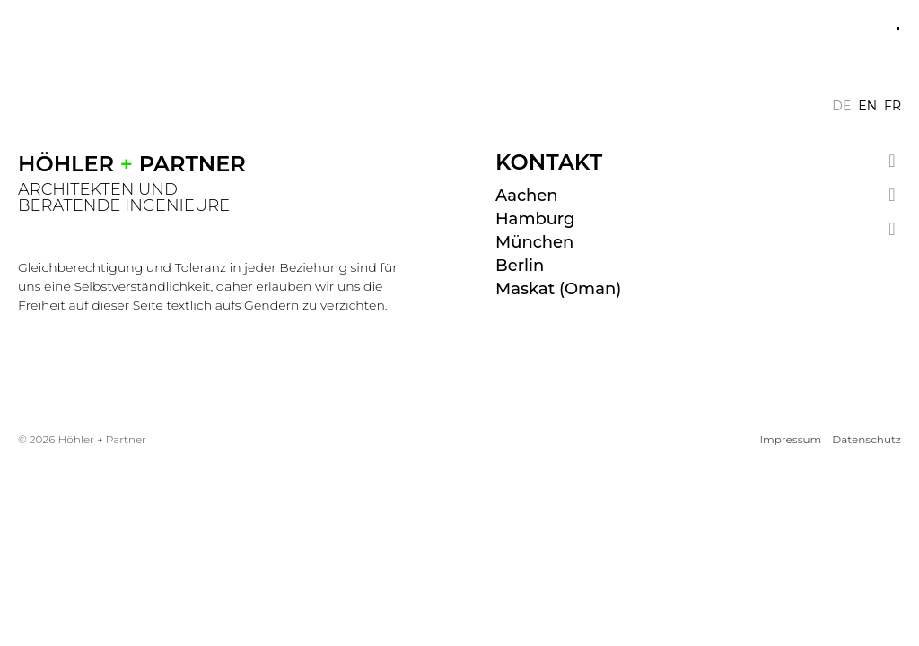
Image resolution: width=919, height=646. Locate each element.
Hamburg (534, 219)
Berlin (519, 265)
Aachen (526, 195)
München (534, 242)
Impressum (790, 439)
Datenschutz (866, 439)
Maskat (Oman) (558, 289)
